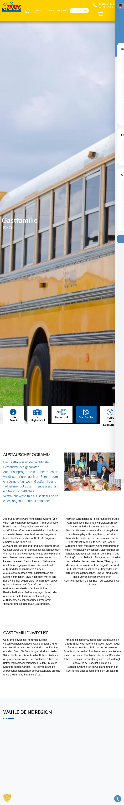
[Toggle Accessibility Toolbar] (118, 799)
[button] (7, 798)
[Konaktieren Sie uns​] (95, 5)
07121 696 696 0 (107, 6)
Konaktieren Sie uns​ (107, 4)
